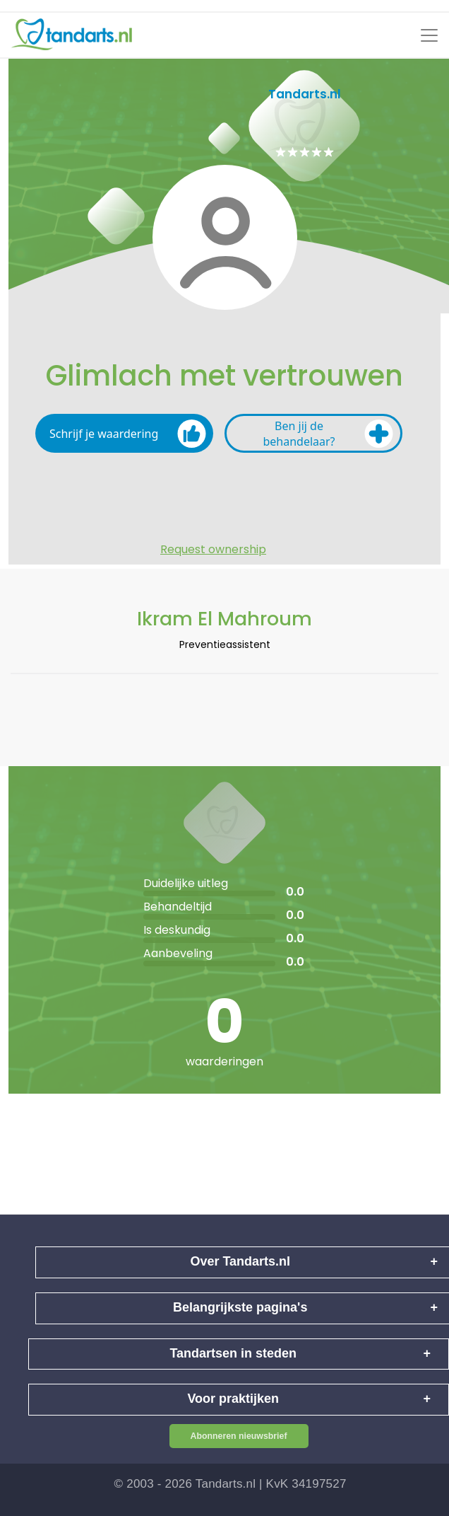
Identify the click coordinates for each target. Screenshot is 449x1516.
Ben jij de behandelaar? (328, 433)
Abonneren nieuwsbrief (239, 1436)
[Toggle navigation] (429, 35)
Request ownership (213, 549)
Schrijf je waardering (127, 433)
